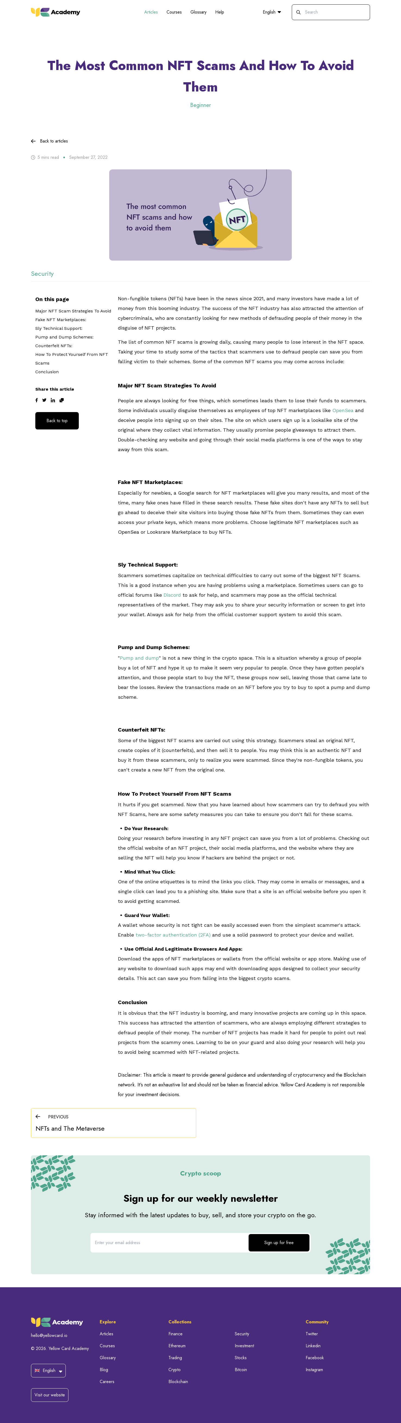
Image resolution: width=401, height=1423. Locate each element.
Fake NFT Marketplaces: (60, 319)
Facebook (315, 1358)
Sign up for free (279, 1242)
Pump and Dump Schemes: (64, 337)
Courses (174, 12)
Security (242, 1334)
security (42, 273)
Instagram (314, 1370)
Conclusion (47, 371)
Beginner (200, 105)
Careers (107, 1381)
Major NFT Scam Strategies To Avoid (73, 311)
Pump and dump (139, 658)
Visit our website (50, 1395)
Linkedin (313, 1346)
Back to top (57, 421)
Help (219, 12)
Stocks (241, 1358)
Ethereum (177, 1346)
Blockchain (178, 1381)
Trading (175, 1358)
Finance (175, 1334)
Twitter (312, 1334)
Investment (244, 1346)
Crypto (174, 1370)
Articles (151, 12)
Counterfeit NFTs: (53, 345)
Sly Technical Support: (58, 328)
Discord (171, 595)
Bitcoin (241, 1370)
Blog (104, 1370)
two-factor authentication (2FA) (173, 935)
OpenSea (342, 410)
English (272, 12)
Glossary (198, 12)
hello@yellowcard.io (49, 1335)
